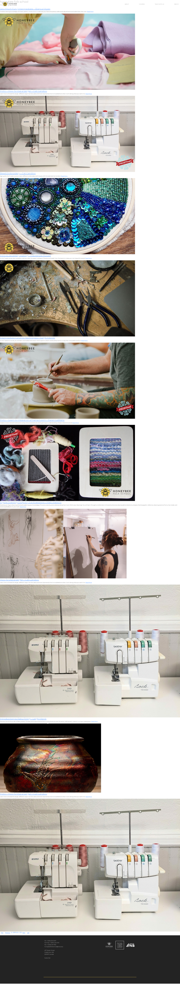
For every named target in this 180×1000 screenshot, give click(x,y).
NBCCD (176, 4)
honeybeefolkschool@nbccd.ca (53, 946)
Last (28, 932)
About (127, 4)
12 (18, 932)
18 (21, 932)
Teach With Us (159, 4)
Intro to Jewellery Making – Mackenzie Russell (25, 255)
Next (23, 932)
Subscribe (47, 958)
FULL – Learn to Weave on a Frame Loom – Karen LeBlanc (32, 420)
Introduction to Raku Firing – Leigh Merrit (23, 718)
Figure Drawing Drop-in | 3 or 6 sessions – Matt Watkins (30, 502)
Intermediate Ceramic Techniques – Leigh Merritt (27, 337)
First (2, 932)
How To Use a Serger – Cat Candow (19, 579)
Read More (90, 11)
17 (19, 932)
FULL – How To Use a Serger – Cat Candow (23, 91)
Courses (142, 4)
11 (17, 932)
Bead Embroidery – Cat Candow (18, 173)
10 (16, 932)
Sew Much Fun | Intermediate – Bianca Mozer (25, 8)
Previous (7, 932)
